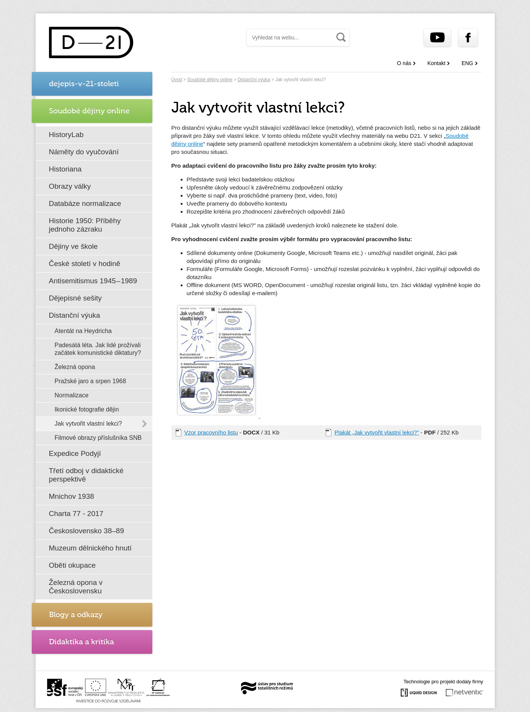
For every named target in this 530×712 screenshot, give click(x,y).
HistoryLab (66, 135)
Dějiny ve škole (73, 246)
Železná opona (75, 367)
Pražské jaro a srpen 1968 (90, 381)
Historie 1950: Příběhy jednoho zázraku (85, 225)
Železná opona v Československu (76, 586)
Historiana (65, 169)
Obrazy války (70, 186)
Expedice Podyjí (75, 453)
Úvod (176, 79)
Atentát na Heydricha (83, 331)
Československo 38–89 (86, 531)
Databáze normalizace (85, 203)
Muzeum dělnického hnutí (90, 548)
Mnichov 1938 (71, 496)
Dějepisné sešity (75, 298)
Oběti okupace (72, 565)
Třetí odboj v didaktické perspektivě (86, 475)
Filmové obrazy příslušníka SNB (98, 437)
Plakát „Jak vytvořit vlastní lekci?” (376, 432)
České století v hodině (85, 264)
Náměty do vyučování (84, 152)
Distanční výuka (74, 315)
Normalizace (72, 395)
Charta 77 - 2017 (76, 514)
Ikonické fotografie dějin (87, 409)
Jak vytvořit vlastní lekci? (88, 423)
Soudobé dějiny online (209, 79)
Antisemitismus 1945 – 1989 (93, 281)
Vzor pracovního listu (211, 432)
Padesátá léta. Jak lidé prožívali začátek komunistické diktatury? (98, 349)
